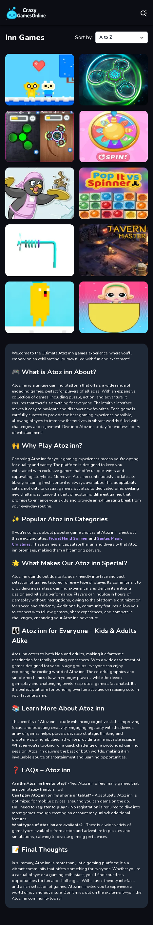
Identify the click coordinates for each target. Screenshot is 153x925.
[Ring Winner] (39, 250)
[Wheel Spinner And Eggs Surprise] (113, 307)
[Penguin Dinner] (39, 193)
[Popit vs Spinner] (113, 193)
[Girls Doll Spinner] (113, 136)
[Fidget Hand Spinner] (113, 79)
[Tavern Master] (113, 250)
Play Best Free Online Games (26, 13)
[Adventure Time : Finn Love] (39, 79)
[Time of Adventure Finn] (39, 307)
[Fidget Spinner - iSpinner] (39, 136)
